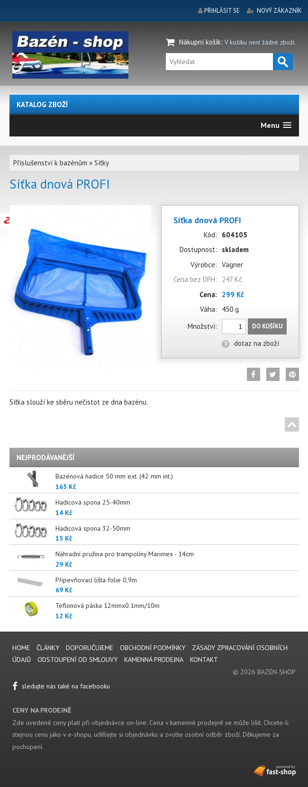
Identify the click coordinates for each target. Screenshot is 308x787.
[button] (276, 125)
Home (21, 647)
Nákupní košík (200, 41)
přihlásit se (222, 11)
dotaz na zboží (250, 343)
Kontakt (204, 659)
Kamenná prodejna (153, 659)
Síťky (101, 162)
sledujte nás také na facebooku (61, 686)
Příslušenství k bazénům (50, 162)
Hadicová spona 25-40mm (92, 502)
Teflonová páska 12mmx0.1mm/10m (107, 605)
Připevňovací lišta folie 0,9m (96, 580)
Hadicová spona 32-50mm (92, 528)
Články (48, 647)
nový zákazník (279, 11)
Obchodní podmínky (152, 647)
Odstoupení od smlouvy (77, 659)
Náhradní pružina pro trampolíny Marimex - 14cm (124, 554)
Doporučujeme (89, 647)
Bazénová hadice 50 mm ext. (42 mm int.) (114, 476)
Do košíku (267, 326)
